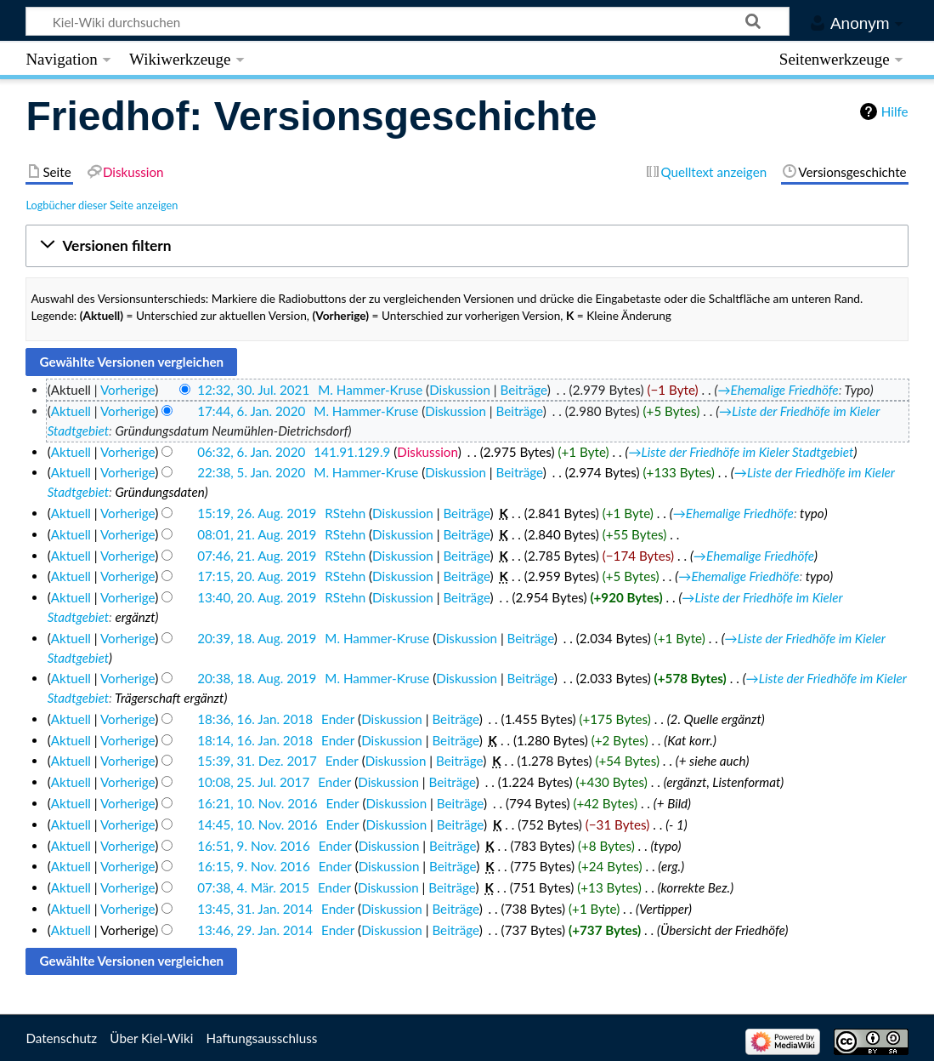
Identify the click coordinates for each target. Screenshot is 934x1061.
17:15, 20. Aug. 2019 (256, 576)
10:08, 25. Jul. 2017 (253, 782)
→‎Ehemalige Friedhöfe (777, 389)
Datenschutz (61, 1038)
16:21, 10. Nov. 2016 (257, 803)
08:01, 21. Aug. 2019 (256, 534)
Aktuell (71, 411)
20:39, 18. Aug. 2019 (256, 638)
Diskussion (459, 389)
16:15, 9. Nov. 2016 (253, 866)
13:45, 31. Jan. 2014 (255, 908)
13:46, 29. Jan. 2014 (255, 930)
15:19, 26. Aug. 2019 (256, 513)
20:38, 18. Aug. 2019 (256, 678)
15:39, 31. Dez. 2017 (257, 760)
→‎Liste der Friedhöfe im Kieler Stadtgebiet (740, 451)
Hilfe (895, 111)
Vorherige (127, 389)
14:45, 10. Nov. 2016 (257, 824)
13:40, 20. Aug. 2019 (256, 597)
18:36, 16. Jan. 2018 (255, 719)
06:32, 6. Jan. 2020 (251, 451)
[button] (466, 246)
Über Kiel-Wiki (151, 1038)
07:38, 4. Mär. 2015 (253, 887)
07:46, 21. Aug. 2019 (256, 555)
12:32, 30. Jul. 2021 (253, 389)
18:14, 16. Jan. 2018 (255, 740)
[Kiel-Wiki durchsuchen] (407, 21)
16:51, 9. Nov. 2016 (253, 845)
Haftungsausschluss (262, 1038)
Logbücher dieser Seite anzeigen (101, 205)
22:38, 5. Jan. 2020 (251, 472)
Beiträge (523, 389)
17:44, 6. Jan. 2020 (251, 411)
